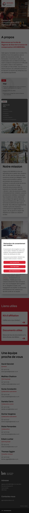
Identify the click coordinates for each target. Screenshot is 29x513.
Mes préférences (14, 271)
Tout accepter (14, 262)
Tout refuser (14, 266)
